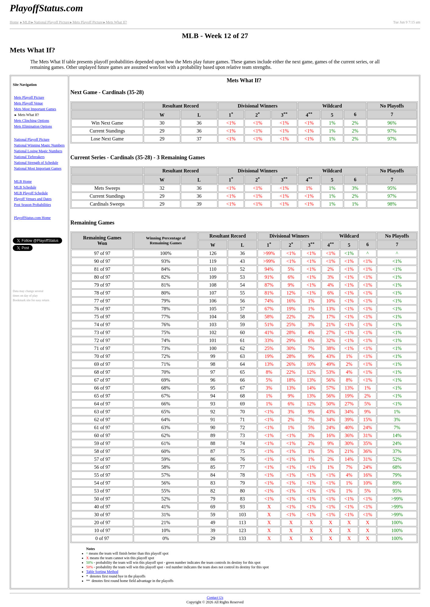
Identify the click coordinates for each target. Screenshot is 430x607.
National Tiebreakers (29, 157)
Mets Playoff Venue (28, 103)
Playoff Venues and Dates (32, 199)
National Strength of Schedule (36, 163)
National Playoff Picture (50, 22)
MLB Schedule (25, 187)
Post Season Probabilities (32, 205)
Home (14, 22)
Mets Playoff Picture (86, 22)
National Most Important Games (38, 168)
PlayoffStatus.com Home (32, 218)
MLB (24, 22)
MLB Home (23, 181)
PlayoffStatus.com (46, 7)
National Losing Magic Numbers (38, 151)
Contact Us (215, 597)
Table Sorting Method (102, 572)
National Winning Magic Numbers (39, 145)
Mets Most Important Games (35, 109)
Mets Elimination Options (33, 126)
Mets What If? (115, 22)
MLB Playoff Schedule (31, 193)
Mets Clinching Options (31, 120)
